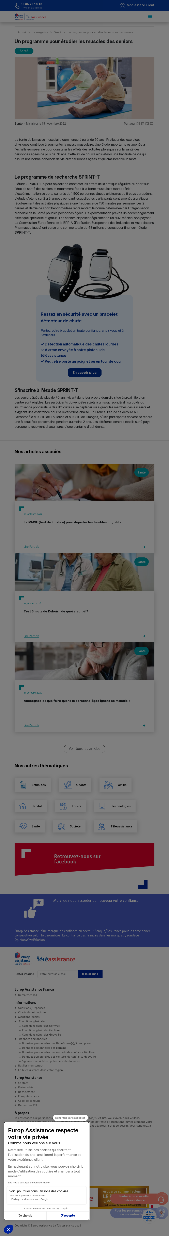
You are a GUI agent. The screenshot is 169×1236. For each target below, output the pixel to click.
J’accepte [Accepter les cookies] (40, 1215)
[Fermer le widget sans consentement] (70, 1120)
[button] (8, 1229)
